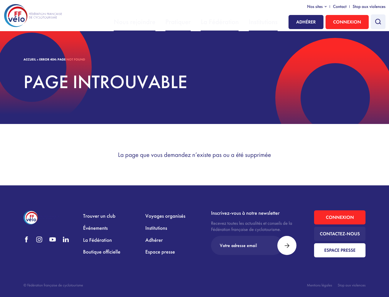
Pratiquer (197, 22)
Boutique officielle (101, 252)
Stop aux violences (369, 7)
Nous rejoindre (162, 22)
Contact (339, 7)
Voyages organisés (165, 216)
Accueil (30, 60)
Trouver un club (99, 216)
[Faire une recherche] (378, 21)
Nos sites (315, 7)
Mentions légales (319, 285)
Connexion (347, 22)
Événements (95, 228)
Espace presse (160, 252)
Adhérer (306, 22)
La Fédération (231, 22)
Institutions (266, 22)
